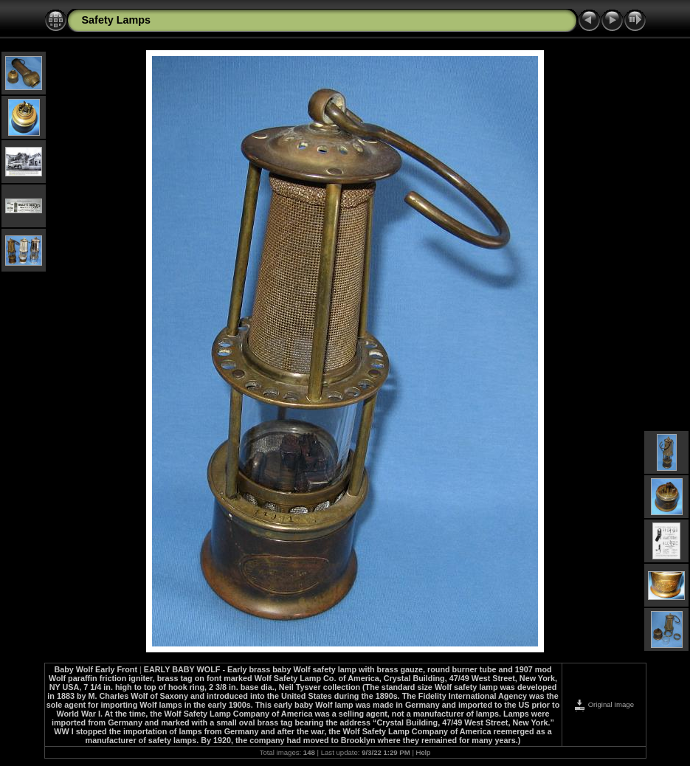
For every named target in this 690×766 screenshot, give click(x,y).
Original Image (603, 704)
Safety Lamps (116, 20)
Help (423, 752)
